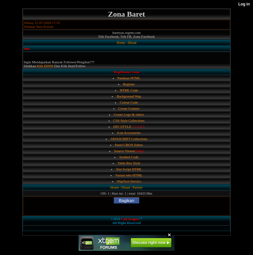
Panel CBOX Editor (129, 145)
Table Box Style (129, 163)
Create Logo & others (129, 114)
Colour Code (129, 102)
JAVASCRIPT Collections (129, 139)
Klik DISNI (45, 66)
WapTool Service (129, 181)
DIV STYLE (122, 126)
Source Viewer (124, 151)
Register (129, 84)
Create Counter (129, 108)
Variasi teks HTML (128, 175)
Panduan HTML (129, 78)
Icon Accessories (129, 133)
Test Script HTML (129, 169)
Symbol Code (128, 157)
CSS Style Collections (129, 120)
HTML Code (129, 90)
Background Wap (129, 96)
